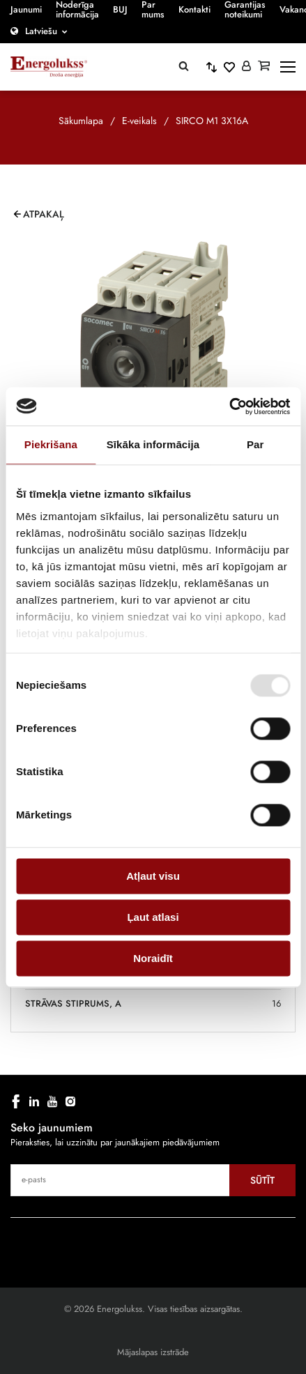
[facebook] (16, 1101)
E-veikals (139, 121)
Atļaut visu (153, 876)
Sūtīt (262, 1180)
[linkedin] (34, 1101)
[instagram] (70, 1101)
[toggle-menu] (288, 66)
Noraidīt (153, 958)
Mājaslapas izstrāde (153, 1352)
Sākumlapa (81, 121)
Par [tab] (255, 444)
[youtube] (52, 1101)
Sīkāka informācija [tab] (153, 444)
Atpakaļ (43, 214)
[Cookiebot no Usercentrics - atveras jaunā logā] (229, 406)
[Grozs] (263, 67)
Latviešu (41, 31)
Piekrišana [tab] (50, 444)
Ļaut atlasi (152, 917)
